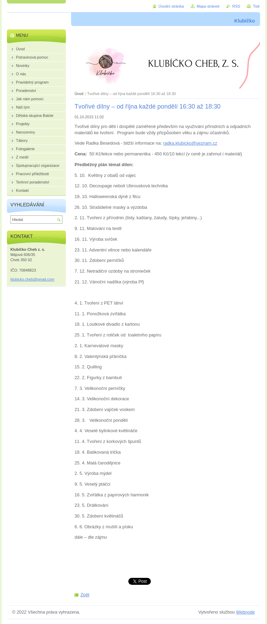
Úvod (79, 94)
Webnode (245, 612)
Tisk (256, 6)
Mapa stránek (208, 6)
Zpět (84, 594)
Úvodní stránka (171, 6)
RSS (236, 6)
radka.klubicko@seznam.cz (190, 143)
